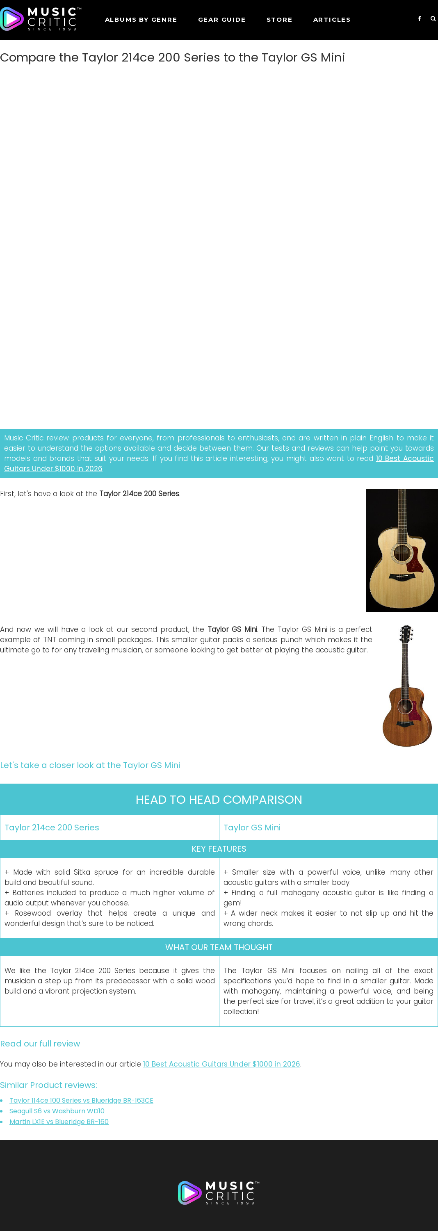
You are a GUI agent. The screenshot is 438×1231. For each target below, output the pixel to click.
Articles (332, 19)
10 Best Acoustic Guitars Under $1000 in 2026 (221, 1064)
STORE (280, 19)
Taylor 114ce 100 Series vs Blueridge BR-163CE (81, 1100)
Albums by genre (141, 19)
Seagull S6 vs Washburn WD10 (57, 1111)
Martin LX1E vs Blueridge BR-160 (59, 1121)
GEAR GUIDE (222, 19)
